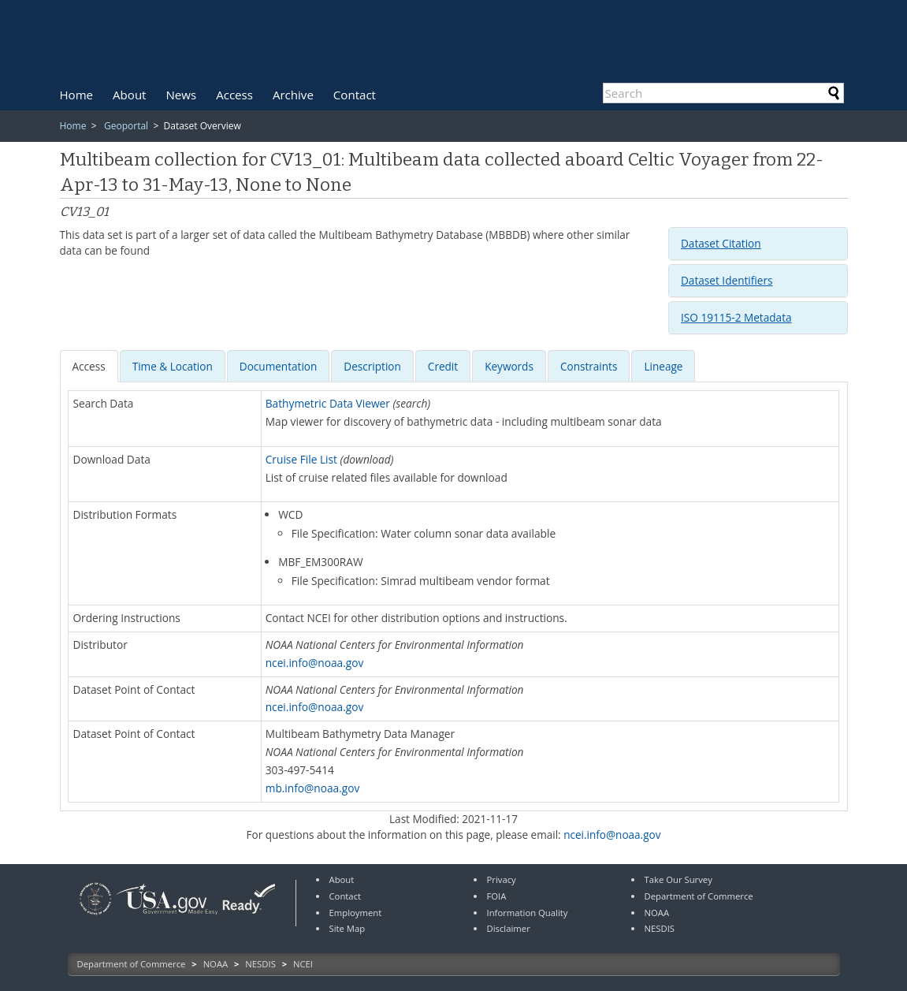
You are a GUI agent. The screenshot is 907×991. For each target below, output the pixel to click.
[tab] (758, 243)
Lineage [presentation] (663, 366)
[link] (95, 916)
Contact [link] (345, 896)
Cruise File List (301, 459)
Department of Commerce (131, 964)
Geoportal (126, 125)
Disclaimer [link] (508, 928)
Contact (354, 94)
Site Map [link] (347, 928)
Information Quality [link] (527, 912)
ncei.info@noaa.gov (315, 662)
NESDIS (260, 964)
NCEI (303, 964)
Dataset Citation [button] (721, 243)
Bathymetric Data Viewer (328, 403)
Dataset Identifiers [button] (726, 280)
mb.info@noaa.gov (313, 788)
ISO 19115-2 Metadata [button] (736, 317)
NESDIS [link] (660, 928)
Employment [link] (355, 912)
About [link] (342, 879)
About (129, 94)
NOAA (216, 964)
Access (234, 94)
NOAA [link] (657, 912)
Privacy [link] (501, 879)
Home (77, 94)
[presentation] (89, 366)
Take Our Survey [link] (678, 879)
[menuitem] (77, 94)
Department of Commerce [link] (699, 896)
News (181, 94)
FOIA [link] (497, 896)
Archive (293, 94)
